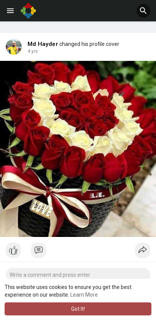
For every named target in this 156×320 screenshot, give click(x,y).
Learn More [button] (84, 295)
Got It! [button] (78, 309)
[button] (143, 11)
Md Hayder (43, 44)
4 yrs (33, 51)
